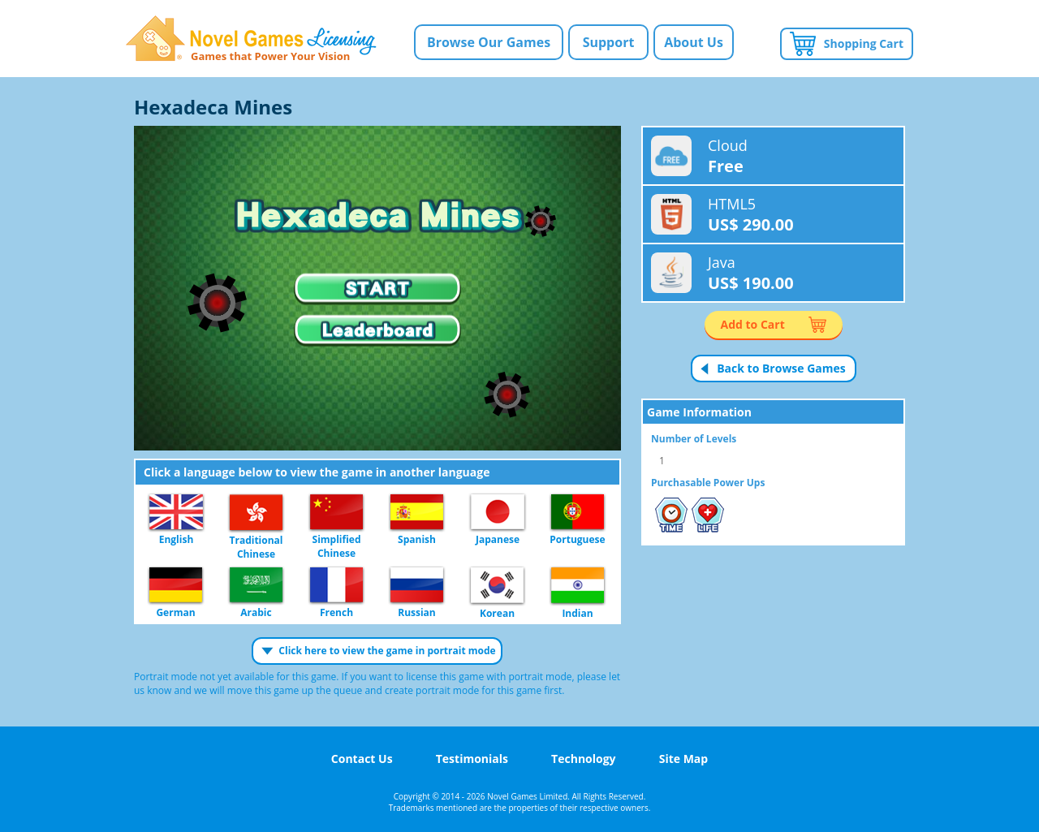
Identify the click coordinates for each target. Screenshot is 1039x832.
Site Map (683, 758)
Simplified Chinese (336, 512)
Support (609, 42)
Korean (497, 586)
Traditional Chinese (256, 513)
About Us (693, 42)
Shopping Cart (863, 43)
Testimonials (472, 758)
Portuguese (577, 512)
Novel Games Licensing (251, 38)
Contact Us (362, 758)
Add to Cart (753, 324)
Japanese (497, 512)
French (336, 586)
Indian (577, 586)
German (176, 586)
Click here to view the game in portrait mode (386, 650)
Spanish (417, 512)
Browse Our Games (488, 42)
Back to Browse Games (781, 368)
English (176, 512)
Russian (417, 586)
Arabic (256, 586)
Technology (583, 758)
